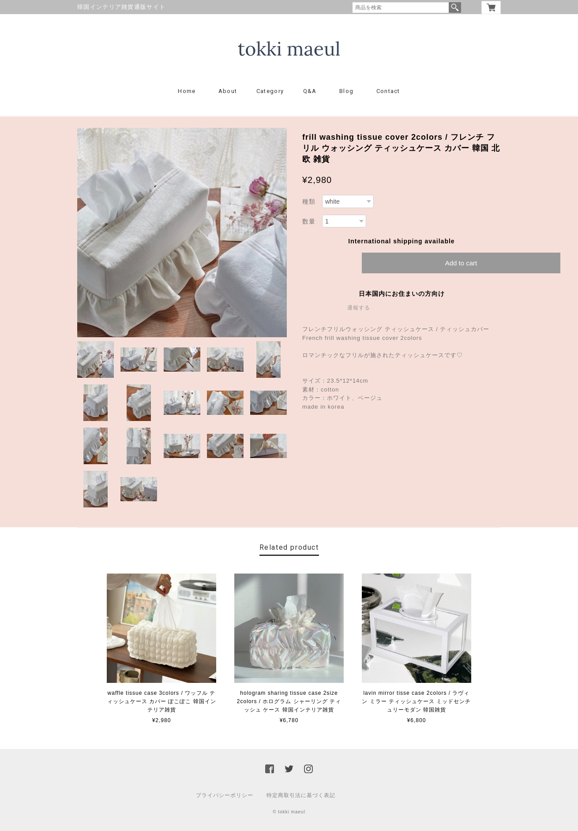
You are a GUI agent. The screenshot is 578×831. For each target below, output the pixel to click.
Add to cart (461, 263)
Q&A (310, 91)
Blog (346, 91)
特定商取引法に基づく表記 (300, 796)
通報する (358, 308)
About (227, 91)
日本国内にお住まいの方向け (402, 294)
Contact (388, 91)
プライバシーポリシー (224, 796)
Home (186, 91)
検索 (455, 7)
